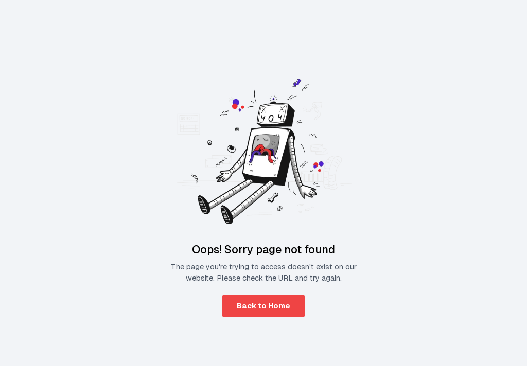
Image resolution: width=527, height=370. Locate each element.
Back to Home (263, 306)
